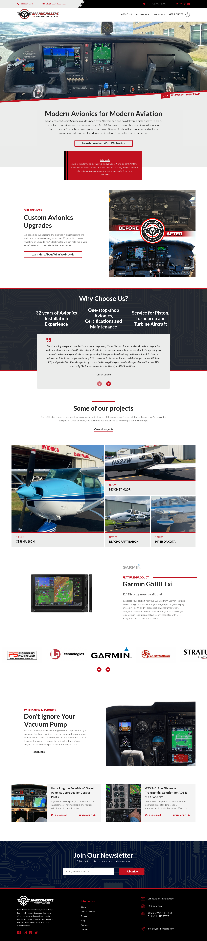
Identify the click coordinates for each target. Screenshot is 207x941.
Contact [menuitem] (84, 925)
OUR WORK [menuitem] (142, 14)
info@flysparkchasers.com (161, 928)
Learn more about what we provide (103, 143)
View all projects (103, 429)
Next (108, 383)
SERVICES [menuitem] (158, 14)
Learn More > (104, 174)
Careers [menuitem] (84, 929)
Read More (38, 751)
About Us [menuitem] (85, 907)
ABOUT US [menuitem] (126, 14)
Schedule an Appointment (161, 898)
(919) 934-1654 (155, 906)
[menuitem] (187, 15)
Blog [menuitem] (83, 920)
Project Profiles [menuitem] (88, 911)
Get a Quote (105, 160)
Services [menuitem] (84, 916)
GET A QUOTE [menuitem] (176, 14)
